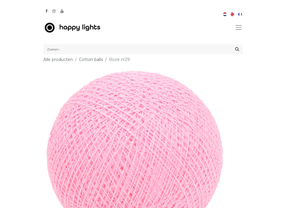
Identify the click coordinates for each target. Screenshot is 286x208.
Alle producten (58, 59)
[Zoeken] (237, 49)
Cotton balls (91, 59)
